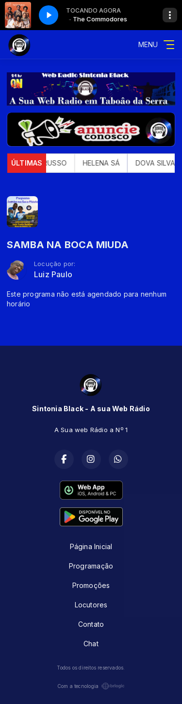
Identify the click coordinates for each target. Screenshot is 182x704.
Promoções (91, 585)
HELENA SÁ (105, 163)
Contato (91, 624)
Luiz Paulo (53, 274)
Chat (91, 643)
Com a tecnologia (91, 686)
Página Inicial (91, 546)
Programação (91, 566)
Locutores (91, 605)
